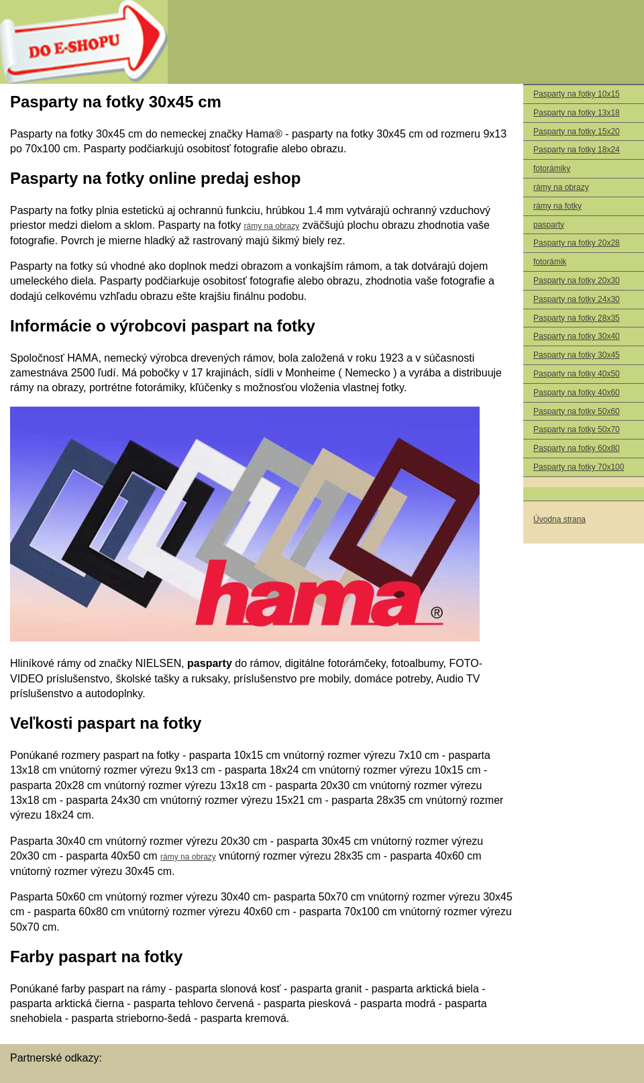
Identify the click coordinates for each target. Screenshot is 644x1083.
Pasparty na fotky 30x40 (576, 336)
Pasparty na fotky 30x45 (576, 355)
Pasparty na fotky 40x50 (576, 373)
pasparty (548, 224)
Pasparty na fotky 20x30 (576, 280)
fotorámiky (551, 168)
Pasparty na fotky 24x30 (576, 299)
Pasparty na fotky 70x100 (578, 467)
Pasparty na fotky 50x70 (576, 429)
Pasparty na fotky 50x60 (576, 411)
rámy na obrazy (561, 187)
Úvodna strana (559, 519)
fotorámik (549, 261)
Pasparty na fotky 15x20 (576, 131)
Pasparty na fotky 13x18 (576, 112)
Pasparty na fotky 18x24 (576, 149)
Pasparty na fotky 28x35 (576, 318)
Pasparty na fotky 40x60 (576, 392)
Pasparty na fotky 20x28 (576, 243)
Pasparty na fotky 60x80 (576, 448)
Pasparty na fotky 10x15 (576, 94)
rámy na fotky (557, 206)
